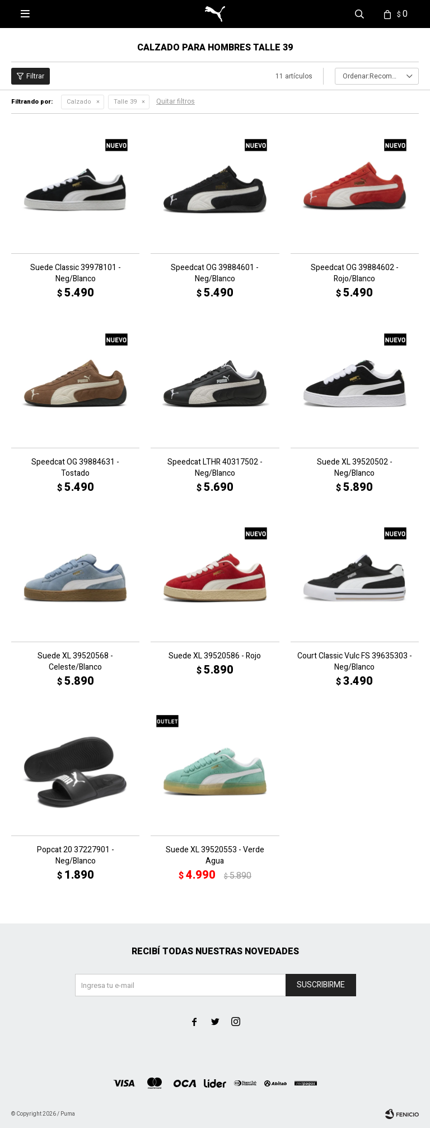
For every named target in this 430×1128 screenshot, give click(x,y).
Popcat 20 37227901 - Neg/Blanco (75, 855)
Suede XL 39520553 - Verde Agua (215, 855)
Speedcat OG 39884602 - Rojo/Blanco (355, 273)
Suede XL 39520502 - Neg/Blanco (354, 468)
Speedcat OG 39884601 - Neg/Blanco (215, 273)
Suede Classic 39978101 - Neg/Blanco (75, 273)
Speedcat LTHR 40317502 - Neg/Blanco (215, 468)
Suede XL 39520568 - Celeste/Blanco (75, 662)
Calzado (79, 101)
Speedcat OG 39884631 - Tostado (75, 468)
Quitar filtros (175, 101)
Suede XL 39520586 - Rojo (215, 656)
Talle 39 (125, 101)
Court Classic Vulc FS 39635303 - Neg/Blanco (354, 662)
